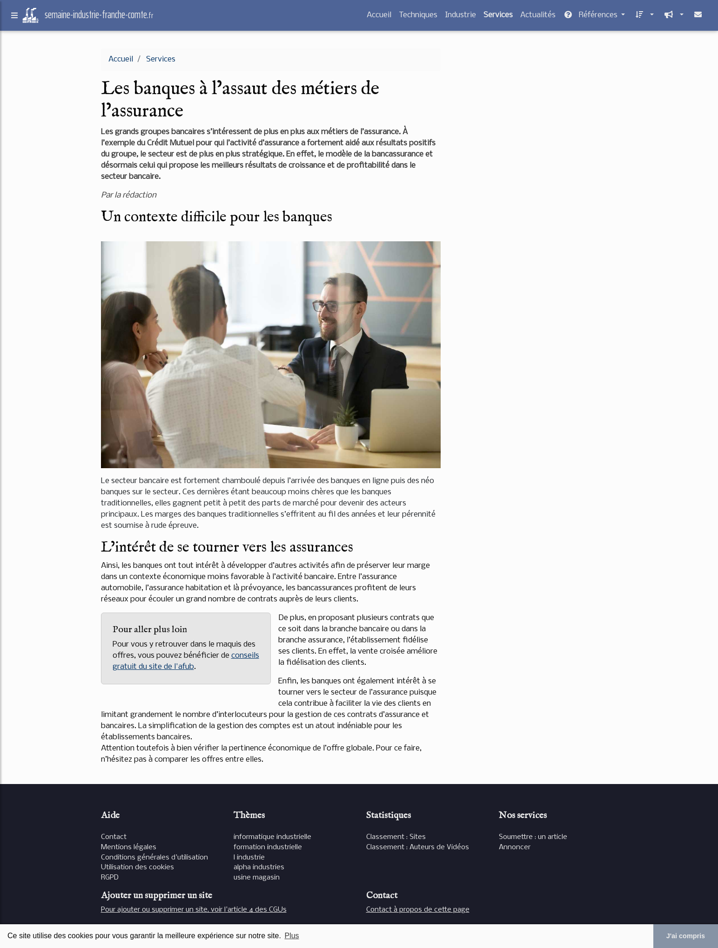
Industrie (460, 17)
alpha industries (259, 867)
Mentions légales (128, 847)
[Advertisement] (536, 113)
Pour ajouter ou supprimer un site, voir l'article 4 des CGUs (194, 910)
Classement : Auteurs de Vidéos (417, 847)
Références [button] (591, 17)
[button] (643, 17)
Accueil (379, 17)
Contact (114, 837)
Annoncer (514, 847)
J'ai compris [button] (685, 936)
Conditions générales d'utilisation (154, 857)
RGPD (110, 877)
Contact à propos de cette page (418, 910)
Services (498, 17)
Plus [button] (291, 936)
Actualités (538, 17)
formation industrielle (268, 847)
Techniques (418, 17)
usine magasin (257, 877)
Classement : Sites (396, 837)
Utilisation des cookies (137, 867)
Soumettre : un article (533, 837)
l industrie (249, 857)
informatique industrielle (272, 837)
